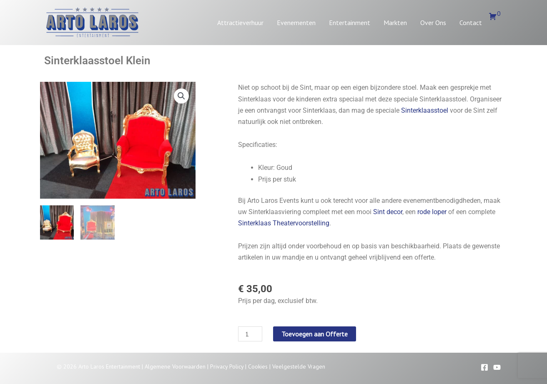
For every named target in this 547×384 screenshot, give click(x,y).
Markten (395, 22)
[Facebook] (484, 367)
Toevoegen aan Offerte (314, 334)
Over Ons (433, 22)
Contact (470, 22)
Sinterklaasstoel (424, 110)
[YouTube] (497, 367)
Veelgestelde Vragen (298, 366)
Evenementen (296, 22)
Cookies (258, 366)
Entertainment (349, 22)
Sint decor (387, 212)
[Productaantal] (250, 333)
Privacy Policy (226, 366)
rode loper (432, 212)
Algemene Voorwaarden (175, 366)
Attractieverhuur (240, 22)
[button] (181, 96)
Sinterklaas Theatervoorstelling (283, 223)
